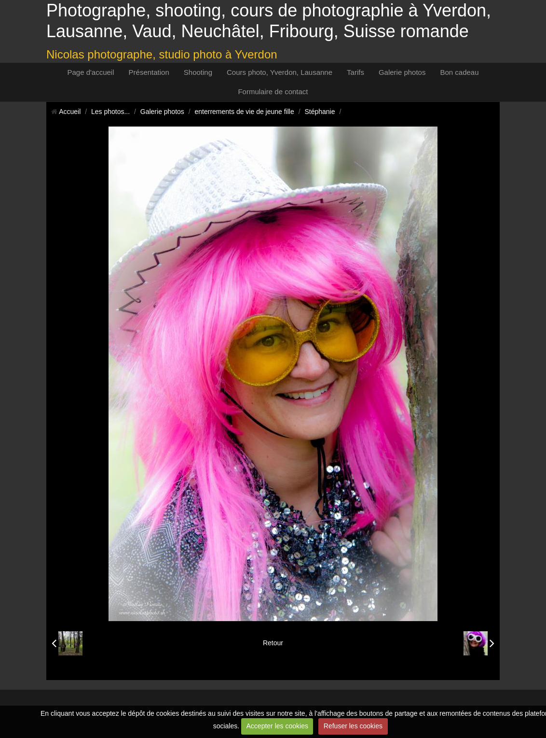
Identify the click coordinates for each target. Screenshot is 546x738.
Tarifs (355, 72)
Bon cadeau (459, 72)
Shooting (198, 72)
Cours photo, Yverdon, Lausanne (279, 72)
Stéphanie (319, 111)
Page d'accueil (90, 72)
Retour (273, 643)
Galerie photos (402, 72)
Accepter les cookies (277, 726)
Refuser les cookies (353, 726)
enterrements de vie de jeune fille (244, 111)
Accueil (70, 111)
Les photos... (110, 111)
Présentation (149, 72)
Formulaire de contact (273, 91)
